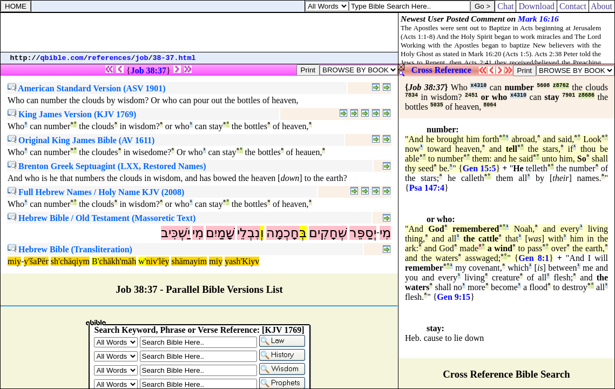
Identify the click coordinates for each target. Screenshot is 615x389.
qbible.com (62, 58)
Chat (505, 6)
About (601, 6)
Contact (573, 6)
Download (536, 6)
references (109, 58)
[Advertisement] (199, 32)
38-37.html (174, 58)
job (142, 58)
